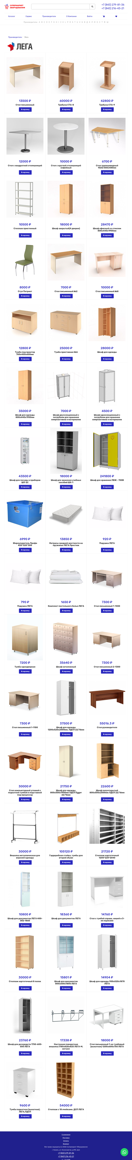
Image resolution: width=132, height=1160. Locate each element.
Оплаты (66, 1141)
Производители (49, 16)
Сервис (29, 16)
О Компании (71, 16)
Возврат (66, 1144)
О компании (66, 1134)
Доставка (66, 1138)
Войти (89, 16)
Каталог (11, 16)
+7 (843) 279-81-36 (113, 4)
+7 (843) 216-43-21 (113, 8)
